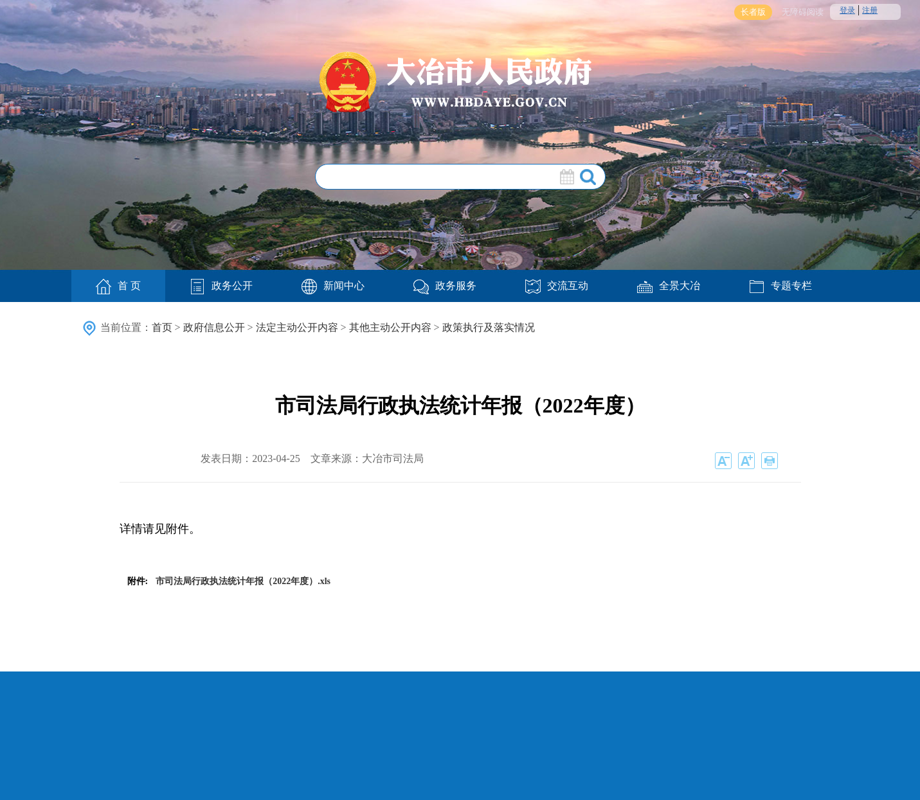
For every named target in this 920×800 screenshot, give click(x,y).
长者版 (753, 12)
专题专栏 (780, 285)
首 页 (118, 286)
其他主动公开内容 (390, 327)
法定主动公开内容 (297, 327)
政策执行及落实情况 (488, 327)
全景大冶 (668, 285)
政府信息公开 (214, 327)
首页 (162, 327)
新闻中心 (333, 285)
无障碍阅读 (803, 12)
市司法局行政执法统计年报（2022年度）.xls (243, 581)
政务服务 (444, 285)
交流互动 (556, 285)
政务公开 (221, 285)
